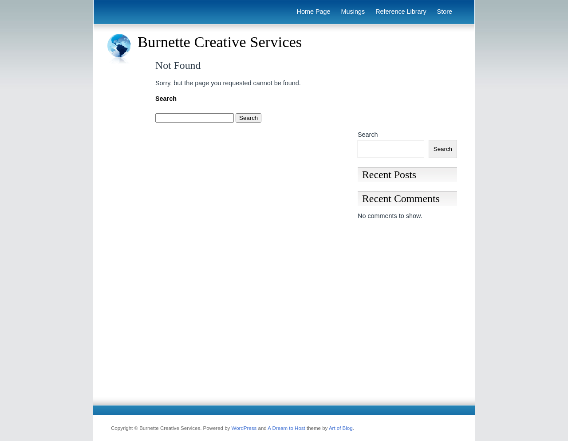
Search (368, 134)
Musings (353, 11)
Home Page (314, 11)
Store (444, 11)
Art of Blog (341, 428)
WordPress (244, 428)
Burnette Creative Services (220, 41)
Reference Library (400, 11)
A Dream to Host (286, 428)
